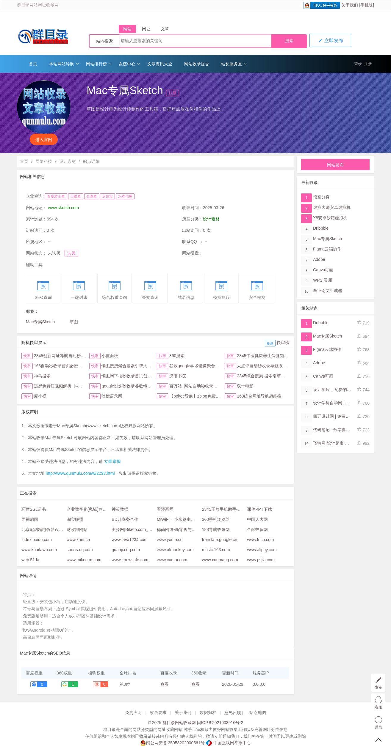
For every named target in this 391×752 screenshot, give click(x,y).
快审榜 (283, 342)
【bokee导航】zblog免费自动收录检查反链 (209, 396)
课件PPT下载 (259, 509)
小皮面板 (109, 355)
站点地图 (257, 712)
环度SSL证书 (33, 509)
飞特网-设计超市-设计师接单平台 (343, 443)
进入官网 (43, 139)
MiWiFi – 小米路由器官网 (180, 519)
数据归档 (208, 712)
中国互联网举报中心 (228, 742)
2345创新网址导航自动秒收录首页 (65, 355)
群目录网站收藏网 (179, 722)
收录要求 (158, 712)
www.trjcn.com (260, 539)
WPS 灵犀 (322, 280)
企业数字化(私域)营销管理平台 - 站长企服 (105, 509)
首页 (33, 64)
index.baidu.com (36, 539)
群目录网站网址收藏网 (38, 5)
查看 (164, 684)
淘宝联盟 (75, 519)
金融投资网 (257, 529)
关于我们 (349, 5)
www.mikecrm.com (84, 559)
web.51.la (30, 559)
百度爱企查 (56, 196)
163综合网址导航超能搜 (259, 396)
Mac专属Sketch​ (40, 321)
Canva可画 (323, 269)
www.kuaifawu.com (39, 549)
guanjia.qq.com (126, 549)
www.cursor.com (172, 559)
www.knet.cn (78, 539)
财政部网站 (77, 529)
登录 (358, 64)
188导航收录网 (216, 529)
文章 (165, 28)
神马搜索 (42, 375)
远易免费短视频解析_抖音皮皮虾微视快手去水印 (79, 386)
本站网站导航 (64, 64)
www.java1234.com (130, 539)
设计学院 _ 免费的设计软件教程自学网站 (351, 389)
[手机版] (366, 5)
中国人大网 (257, 519)
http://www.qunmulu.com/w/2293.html (80, 473)
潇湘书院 (177, 375)
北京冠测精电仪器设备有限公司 (50, 529)
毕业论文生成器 (327, 290)
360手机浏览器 (216, 519)
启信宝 (107, 196)
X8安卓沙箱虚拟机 (330, 217)
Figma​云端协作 (327, 249)
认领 (172, 93)
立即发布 (330, 40)
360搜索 (176, 355)
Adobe (319, 259)
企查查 (91, 196)
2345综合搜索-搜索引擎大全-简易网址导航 (276, 375)
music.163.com (216, 549)
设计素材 (67, 161)
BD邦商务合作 (125, 519)
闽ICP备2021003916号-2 (220, 722)
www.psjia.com (261, 559)
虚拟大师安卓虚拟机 (332, 207)
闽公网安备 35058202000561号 (172, 743)
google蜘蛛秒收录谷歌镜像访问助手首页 (138, 386)
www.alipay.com (261, 549)
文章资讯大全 (159, 64)
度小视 (40, 396)
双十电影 (245, 386)
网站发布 (335, 165)
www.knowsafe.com (130, 559)
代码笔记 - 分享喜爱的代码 (337, 429)
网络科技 (43, 161)
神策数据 (120, 509)
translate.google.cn (219, 539)
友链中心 (129, 64)
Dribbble (321, 228)
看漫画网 (165, 509)
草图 (74, 321)
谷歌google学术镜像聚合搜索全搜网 (202, 365)
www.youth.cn (169, 539)
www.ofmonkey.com (175, 549)
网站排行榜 (99, 64)
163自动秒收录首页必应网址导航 (64, 365)
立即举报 (112, 461)
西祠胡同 (29, 519)
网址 (146, 28)
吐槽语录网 (111, 396)
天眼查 (75, 196)
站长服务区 (234, 64)
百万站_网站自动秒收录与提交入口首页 (206, 386)
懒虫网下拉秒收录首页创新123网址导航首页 (142, 375)
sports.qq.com (80, 549)
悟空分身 (321, 197)
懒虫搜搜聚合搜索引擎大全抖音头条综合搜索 (143, 365)
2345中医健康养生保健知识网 (264, 355)
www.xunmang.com (220, 559)
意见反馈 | (234, 712)
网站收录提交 (196, 64)
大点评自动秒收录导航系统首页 (266, 365)
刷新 (270, 343)
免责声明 (133, 712)
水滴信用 (125, 196)
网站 (127, 28)
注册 (368, 64)
